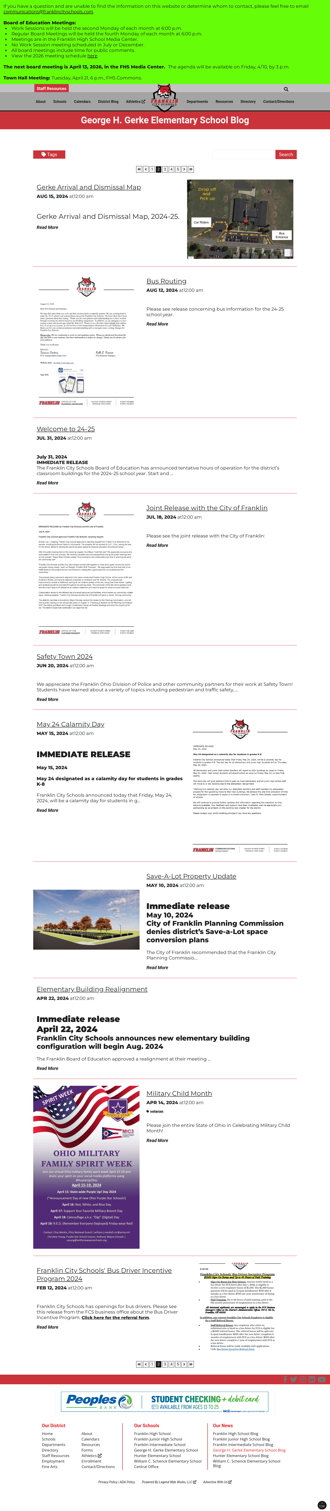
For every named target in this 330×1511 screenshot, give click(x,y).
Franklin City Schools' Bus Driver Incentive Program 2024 (109, 1278)
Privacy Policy (108, 1499)
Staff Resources (51, 88)
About (41, 101)
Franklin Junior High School (160, 1443)
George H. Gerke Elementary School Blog (247, 1458)
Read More (47, 227)
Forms (88, 1455)
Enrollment (92, 1467)
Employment (54, 1467)
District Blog (108, 101)
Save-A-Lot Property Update (194, 878)
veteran (154, 1115)
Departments (197, 101)
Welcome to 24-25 (68, 429)
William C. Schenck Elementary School (163, 1475)
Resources (224, 101)
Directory (248, 101)
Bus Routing (168, 281)
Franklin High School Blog (237, 1438)
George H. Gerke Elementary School (161, 1458)
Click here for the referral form (119, 1322)
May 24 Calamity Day (73, 726)
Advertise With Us (217, 1499)
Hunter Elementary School (159, 1466)
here (92, 56)
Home (48, 1438)
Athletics (135, 101)
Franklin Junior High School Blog (243, 1443)
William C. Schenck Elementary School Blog (249, 1475)
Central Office (147, 1483)
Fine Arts (50, 1473)
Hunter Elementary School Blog (243, 1466)
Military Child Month (181, 1097)
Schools (59, 101)
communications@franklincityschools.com (48, 11)
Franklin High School (153, 1438)
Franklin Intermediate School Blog (245, 1449)
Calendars (82, 101)
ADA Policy (127, 1499)
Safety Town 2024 (66, 657)
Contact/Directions (278, 101)
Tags (49, 154)
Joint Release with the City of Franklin (211, 509)
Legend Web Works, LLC (177, 1499)
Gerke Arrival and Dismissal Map (92, 187)
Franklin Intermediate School (161, 1449)
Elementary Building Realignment (96, 992)
